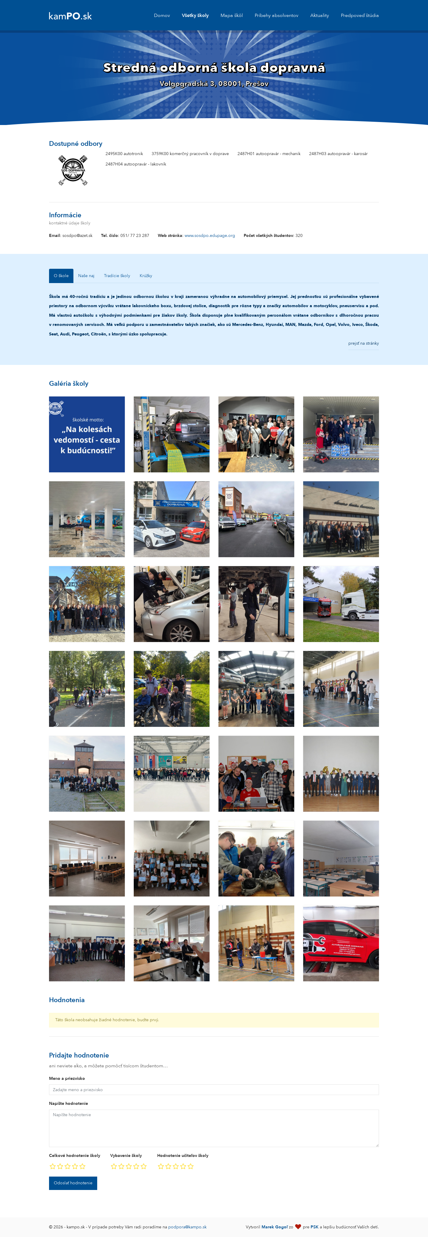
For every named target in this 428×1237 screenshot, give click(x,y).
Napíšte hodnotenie (68, 1103)
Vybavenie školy (126, 1155)
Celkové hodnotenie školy (74, 1155)
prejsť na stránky (363, 343)
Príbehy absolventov (276, 15)
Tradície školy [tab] (117, 276)
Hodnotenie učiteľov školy (182, 1155)
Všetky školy (195, 15)
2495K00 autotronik (124, 154)
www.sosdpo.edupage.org (210, 235)
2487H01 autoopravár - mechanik (268, 154)
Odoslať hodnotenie (73, 1183)
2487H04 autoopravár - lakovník (136, 164)
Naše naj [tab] (86, 276)
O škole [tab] (61, 276)
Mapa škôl (232, 15)
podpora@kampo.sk (187, 1227)
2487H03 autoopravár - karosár (338, 154)
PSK (315, 1227)
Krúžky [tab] (146, 276)
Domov (162, 15)
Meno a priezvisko (67, 1078)
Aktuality (319, 15)
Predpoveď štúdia (360, 15)
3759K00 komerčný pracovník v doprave (190, 154)
